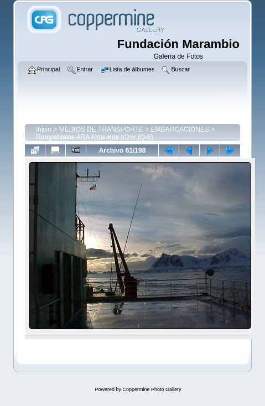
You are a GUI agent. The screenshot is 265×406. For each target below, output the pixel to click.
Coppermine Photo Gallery (151, 389)
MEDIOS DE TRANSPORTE (101, 129)
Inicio (43, 129)
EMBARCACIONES (180, 129)
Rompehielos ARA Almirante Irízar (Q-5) (94, 137)
